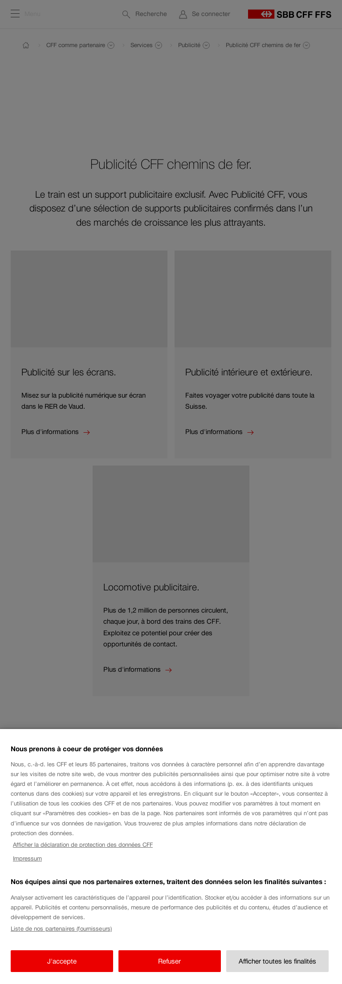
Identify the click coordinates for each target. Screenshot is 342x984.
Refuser (169, 967)
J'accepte (62, 967)
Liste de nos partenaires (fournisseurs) (61, 935)
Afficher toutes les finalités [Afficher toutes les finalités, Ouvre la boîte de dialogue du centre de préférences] (277, 967)
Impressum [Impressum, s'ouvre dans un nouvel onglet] (27, 864)
